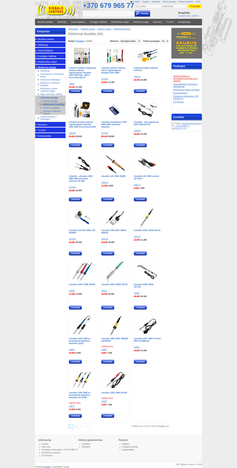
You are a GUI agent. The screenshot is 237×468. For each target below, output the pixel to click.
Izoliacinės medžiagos (50, 80)
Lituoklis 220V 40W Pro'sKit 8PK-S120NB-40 (147, 339)
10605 (72, 349)
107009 (72, 187)
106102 (104, 182)
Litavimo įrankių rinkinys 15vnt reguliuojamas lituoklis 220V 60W (113, 70)
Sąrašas (80, 41)
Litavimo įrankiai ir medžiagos (48, 118)
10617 (72, 406)
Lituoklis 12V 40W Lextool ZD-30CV (146, 177)
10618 (136, 293)
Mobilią (47, 467)
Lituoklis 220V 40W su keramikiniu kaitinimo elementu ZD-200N (79, 395)
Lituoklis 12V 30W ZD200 (113, 176)
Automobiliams (78, 22)
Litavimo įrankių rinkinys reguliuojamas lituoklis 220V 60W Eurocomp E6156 (82, 124)
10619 (104, 291)
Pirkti (198, 2)
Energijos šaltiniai (98, 22)
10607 (104, 349)
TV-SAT (170, 22)
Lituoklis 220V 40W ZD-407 (114, 393)
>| (87, 426)
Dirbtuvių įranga (141, 22)
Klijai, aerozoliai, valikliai (51, 94)
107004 (72, 239)
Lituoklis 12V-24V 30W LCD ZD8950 (82, 231)
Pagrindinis (73, 29)
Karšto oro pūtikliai (51, 108)
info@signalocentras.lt (191, 123)
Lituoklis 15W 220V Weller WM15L (114, 231)
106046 (137, 131)
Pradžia (135, 2)
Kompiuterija (184, 22)
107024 (104, 79)
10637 (104, 401)
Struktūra (86, 447)
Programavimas (180, 93)
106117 (137, 185)
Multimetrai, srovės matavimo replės (48, 89)
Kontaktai (156, 2)
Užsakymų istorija (130, 447)
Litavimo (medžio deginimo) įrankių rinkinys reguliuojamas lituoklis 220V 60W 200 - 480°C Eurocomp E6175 (82, 73)
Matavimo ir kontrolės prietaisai (50, 84)
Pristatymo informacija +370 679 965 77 (60, 450)
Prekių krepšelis (186, 2)
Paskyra (125, 444)
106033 (72, 133)
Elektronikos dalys (120, 22)
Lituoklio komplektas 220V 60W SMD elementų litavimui (114, 124)
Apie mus (46, 447)
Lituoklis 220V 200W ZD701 (114, 284)
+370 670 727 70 (179, 128)
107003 (104, 133)
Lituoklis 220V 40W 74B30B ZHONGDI (114, 339)
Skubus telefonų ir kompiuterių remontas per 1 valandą (185, 78)
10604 (72, 291)
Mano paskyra (169, 2)
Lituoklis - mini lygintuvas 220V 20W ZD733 (146, 123)
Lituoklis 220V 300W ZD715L (143, 285)
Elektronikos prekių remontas (186, 90)
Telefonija (61, 22)
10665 (72, 84)
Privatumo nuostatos (51, 452)
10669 (136, 347)
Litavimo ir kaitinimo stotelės (52, 112)
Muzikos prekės (45, 22)
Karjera (146, 2)
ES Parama (178, 102)
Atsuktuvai (45, 71)
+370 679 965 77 (108, 5)
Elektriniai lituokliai (54, 104)
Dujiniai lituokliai (50, 101)
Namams (157, 22)
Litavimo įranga (49, 97)
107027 (137, 236)
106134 (104, 239)
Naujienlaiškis (128, 450)
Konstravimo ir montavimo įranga (52, 75)
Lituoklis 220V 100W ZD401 (82, 284)
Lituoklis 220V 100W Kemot (147, 230)
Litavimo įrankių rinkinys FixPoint (146, 69)
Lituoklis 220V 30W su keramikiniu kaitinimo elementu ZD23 (79, 341)
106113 (137, 76)
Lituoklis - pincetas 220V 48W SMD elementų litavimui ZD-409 (81, 178)
